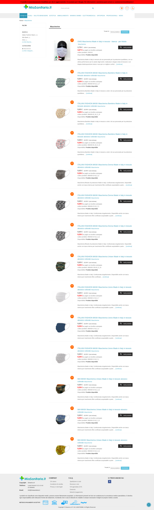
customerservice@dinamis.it (124, 2)
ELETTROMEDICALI (89, 15)
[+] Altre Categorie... (27, 51)
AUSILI (30, 15)
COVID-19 (23, 15)
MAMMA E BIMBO (75, 15)
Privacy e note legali (56, 487)
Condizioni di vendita (56, 484)
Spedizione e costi (75, 481)
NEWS (121, 15)
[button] (122, 8)
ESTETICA (52, 15)
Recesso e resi (74, 484)
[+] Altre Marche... (27, 42)
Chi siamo (53, 481)
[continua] (119, 64)
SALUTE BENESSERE (41, 15)
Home (21, 20)
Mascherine (28, 20)
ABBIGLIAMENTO (63, 15)
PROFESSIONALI (111, 15)
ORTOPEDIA (101, 15)
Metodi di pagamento (76, 492)
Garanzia (72, 489)
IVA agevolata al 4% (76, 487)
